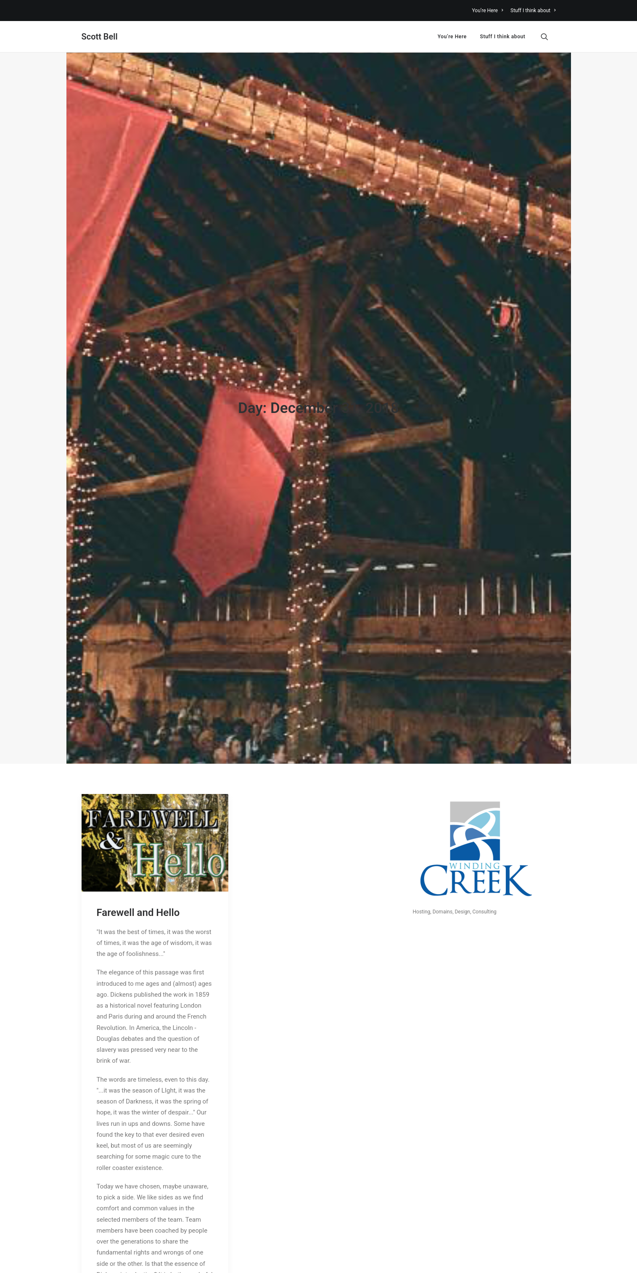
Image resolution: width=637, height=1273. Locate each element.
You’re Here (487, 10)
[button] (548, 36)
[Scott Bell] (100, 36)
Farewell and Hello (138, 789)
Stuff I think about (533, 10)
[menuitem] (489, 10)
